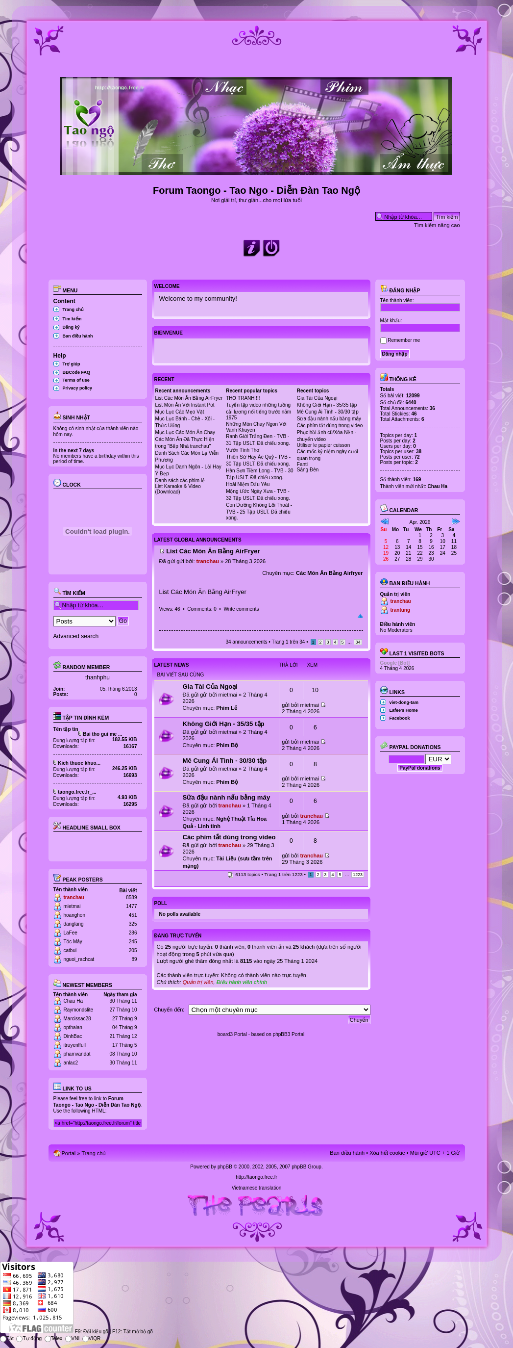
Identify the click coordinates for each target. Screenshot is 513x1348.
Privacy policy (78, 388)
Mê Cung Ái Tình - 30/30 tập (328, 412)
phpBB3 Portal (289, 1034)
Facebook (400, 718)
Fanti (302, 464)
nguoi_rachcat (79, 959)
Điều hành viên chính (242, 982)
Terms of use (76, 380)
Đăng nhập (400, 290)
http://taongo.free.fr (256, 1177)
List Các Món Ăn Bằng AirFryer (189, 398)
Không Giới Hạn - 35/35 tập (327, 405)
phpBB (225, 1166)
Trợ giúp (71, 364)
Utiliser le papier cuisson (323, 445)
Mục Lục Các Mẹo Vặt (179, 412)
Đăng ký (71, 327)
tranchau (74, 897)
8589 (131, 897)
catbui (70, 950)
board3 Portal (232, 1034)
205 (133, 950)
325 (133, 924)
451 (133, 915)
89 (134, 959)
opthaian (73, 1027)
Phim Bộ (227, 745)
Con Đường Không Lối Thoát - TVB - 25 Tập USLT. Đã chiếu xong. (259, 511)
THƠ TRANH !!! (243, 398)
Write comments (241, 609)
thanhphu (97, 677)
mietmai (72, 906)
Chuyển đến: (169, 1009)
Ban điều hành (78, 336)
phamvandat (77, 1054)
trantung (401, 610)
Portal (69, 1153)
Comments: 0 (201, 609)
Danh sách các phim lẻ (180, 480)
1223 (358, 874)
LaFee (70, 932)
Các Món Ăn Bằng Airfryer (329, 573)
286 (133, 932)
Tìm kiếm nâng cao (437, 225)
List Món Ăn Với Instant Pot (185, 405)
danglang (74, 924)
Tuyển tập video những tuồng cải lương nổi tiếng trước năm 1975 (258, 411)
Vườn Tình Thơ (242, 450)
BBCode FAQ (77, 372)
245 (133, 941)
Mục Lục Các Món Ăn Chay (185, 432)
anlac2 (71, 1062)
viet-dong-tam (404, 702)
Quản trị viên (198, 982)
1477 (131, 906)
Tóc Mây (73, 941)
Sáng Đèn (307, 469)
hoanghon (75, 915)
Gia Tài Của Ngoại (317, 398)
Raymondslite (79, 1009)
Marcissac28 (77, 1018)
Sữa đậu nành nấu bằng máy (329, 418)
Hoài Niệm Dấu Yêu (247, 484)
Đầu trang (360, 616)
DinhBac (73, 1036)
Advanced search (76, 636)
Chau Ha (73, 1001)
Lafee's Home (404, 710)
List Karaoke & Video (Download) (178, 489)
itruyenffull (75, 1045)
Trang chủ (73, 309)
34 (357, 642)
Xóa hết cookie (387, 1153)
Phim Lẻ (226, 708)
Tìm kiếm (72, 318)
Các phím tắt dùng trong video (330, 425)
